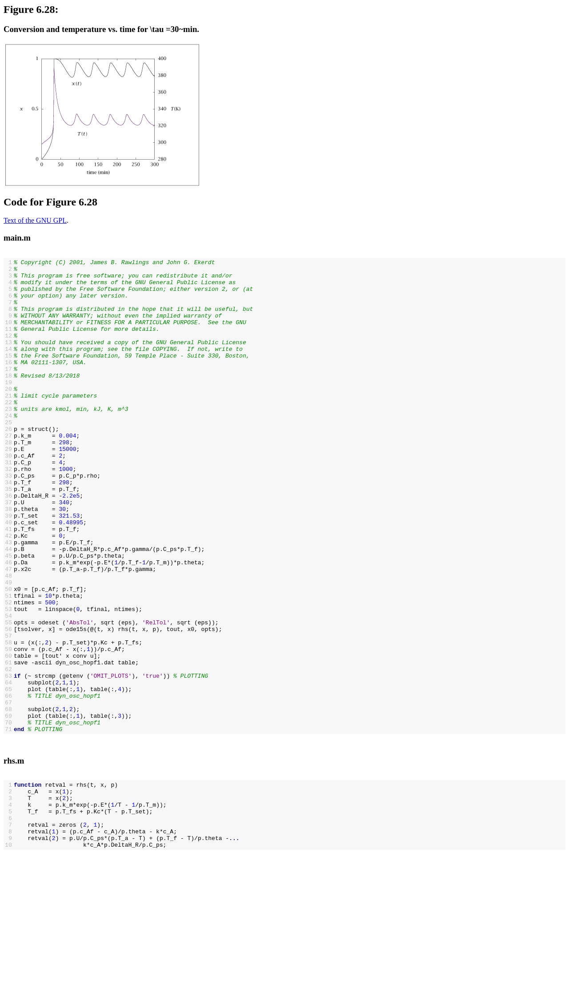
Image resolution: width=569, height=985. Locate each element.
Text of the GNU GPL (35, 220)
